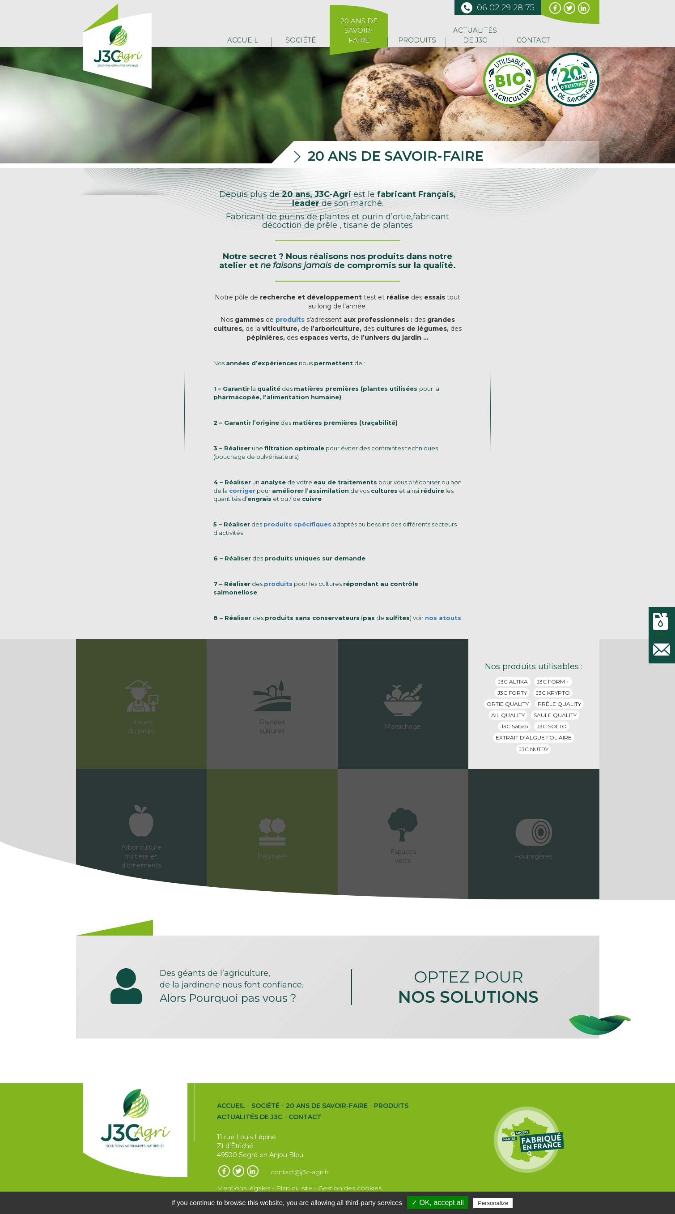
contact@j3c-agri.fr (300, 1172)
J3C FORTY (512, 692)
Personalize (493, 1203)
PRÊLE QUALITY (559, 704)
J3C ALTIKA (513, 681)
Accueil (242, 40)
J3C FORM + (553, 681)
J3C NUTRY (533, 749)
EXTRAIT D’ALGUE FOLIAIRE (534, 737)
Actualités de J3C (475, 35)
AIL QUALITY (508, 715)
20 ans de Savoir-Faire (359, 30)
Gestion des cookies (350, 1188)
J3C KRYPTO (553, 692)
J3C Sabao (514, 726)
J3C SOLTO (552, 726)
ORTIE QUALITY (508, 704)
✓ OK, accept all (438, 1202)
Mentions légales (243, 1188)
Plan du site (294, 1188)
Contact (533, 40)
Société (300, 40)
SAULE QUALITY (555, 715)
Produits (417, 40)
